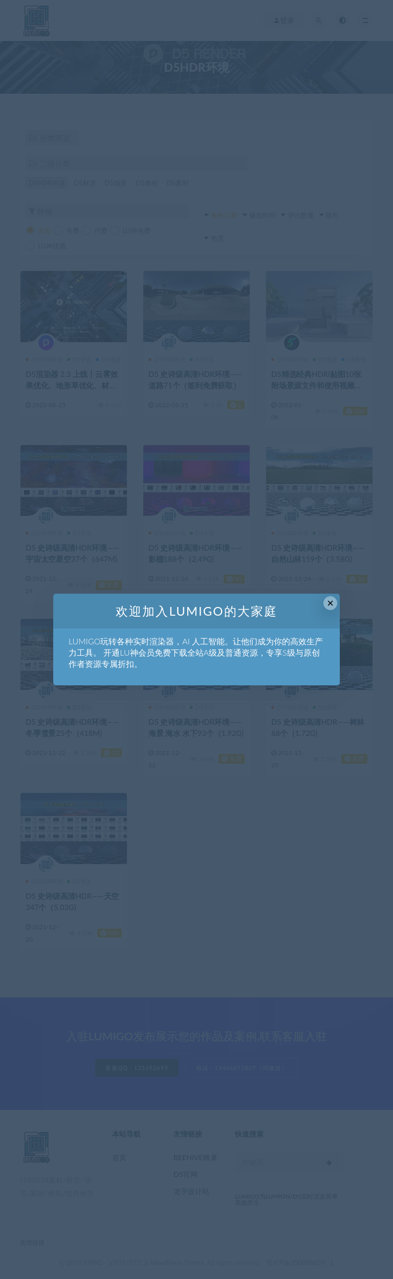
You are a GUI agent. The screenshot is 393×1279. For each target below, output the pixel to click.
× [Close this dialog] (330, 603)
